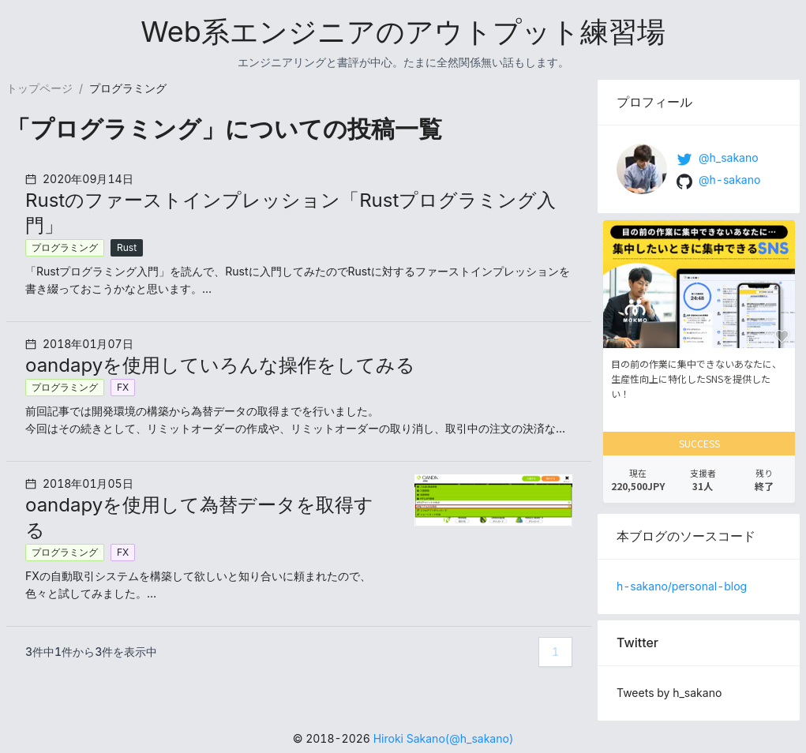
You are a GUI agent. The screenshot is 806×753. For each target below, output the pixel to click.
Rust (127, 247)
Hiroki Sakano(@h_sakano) (443, 738)
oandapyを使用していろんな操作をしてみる (220, 365)
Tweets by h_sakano (669, 692)
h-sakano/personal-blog (682, 586)
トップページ (39, 88)
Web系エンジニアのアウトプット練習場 (403, 31)
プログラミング (65, 247)
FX (123, 387)
